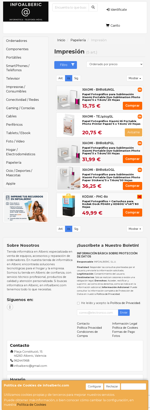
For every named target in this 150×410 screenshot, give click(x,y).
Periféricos (14, 124)
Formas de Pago (123, 332)
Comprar (132, 105)
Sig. (76, 78)
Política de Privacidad (108, 294)
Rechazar (112, 386)
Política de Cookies (31, 404)
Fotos (116, 336)
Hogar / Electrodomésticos (20, 152)
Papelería (13, 162)
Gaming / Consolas (20, 108)
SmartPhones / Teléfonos (17, 68)
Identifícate (116, 9)
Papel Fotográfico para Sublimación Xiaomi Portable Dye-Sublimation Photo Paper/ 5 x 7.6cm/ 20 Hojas (111, 97)
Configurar (94, 386)
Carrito (113, 25)
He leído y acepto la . (111, 303)
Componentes (17, 49)
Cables (11, 116)
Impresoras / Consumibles (16, 89)
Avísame (133, 132)
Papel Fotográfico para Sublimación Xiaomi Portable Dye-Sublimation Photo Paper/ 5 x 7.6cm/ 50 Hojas (111, 150)
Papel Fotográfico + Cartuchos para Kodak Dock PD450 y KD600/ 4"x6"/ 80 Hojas (110, 204)
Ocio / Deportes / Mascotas (19, 173)
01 (68, 78)
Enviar (124, 312)
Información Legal (124, 323)
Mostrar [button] (135, 78)
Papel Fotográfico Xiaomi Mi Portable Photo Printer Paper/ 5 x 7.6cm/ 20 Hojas (111, 122)
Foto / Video (15, 141)
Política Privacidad (89, 327)
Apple (10, 183)
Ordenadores (16, 41)
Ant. (60, 78)
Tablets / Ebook (18, 133)
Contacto (83, 323)
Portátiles (13, 57)
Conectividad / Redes (22, 100)
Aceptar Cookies (133, 386)
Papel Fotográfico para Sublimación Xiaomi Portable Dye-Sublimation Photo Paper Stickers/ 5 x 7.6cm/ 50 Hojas (111, 177)
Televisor (13, 78)
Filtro (67, 65)
